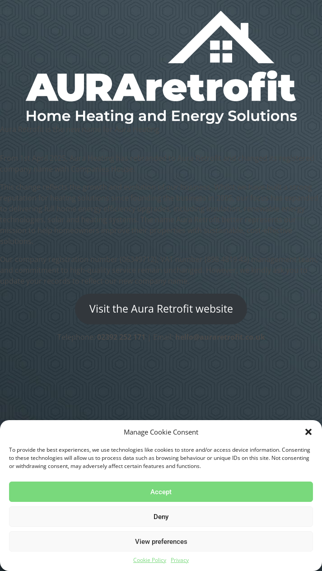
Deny (161, 517)
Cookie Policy (149, 560)
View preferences (161, 542)
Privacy (180, 560)
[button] (308, 431)
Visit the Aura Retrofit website (161, 309)
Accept (161, 492)
